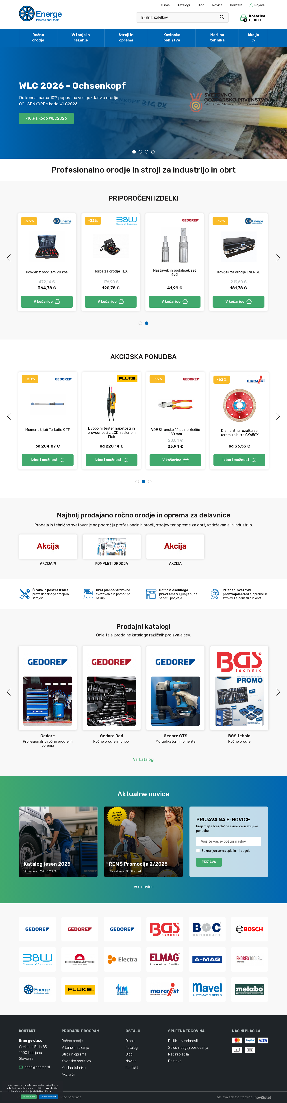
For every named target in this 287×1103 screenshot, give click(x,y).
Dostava (175, 1061)
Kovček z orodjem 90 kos (47, 272)
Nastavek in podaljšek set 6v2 (175, 272)
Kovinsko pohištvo (171, 37)
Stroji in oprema (126, 37)
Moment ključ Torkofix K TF (47, 430)
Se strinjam (28, 1096)
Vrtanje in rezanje (81, 37)
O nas (165, 5)
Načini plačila (178, 1054)
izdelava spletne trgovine (234, 1097)
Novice (217, 5)
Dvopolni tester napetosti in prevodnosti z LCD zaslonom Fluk (112, 432)
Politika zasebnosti (183, 1041)
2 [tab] (140, 151)
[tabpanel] (143, 103)
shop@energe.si (37, 1067)
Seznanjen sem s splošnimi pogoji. (226, 851)
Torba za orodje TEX (111, 271)
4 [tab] (153, 151)
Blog (201, 5)
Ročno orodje (38, 37)
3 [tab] (147, 151)
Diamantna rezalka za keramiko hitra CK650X (239, 432)
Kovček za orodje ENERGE (239, 272)
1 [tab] (134, 151)
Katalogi (183, 5)
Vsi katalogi (143, 759)
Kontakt (236, 5)
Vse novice (144, 886)
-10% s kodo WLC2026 (46, 118)
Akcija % (253, 37)
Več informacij (49, 1096)
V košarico (48, 301)
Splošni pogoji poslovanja (188, 1047)
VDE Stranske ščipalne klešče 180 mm (175, 432)
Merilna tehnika (217, 37)
